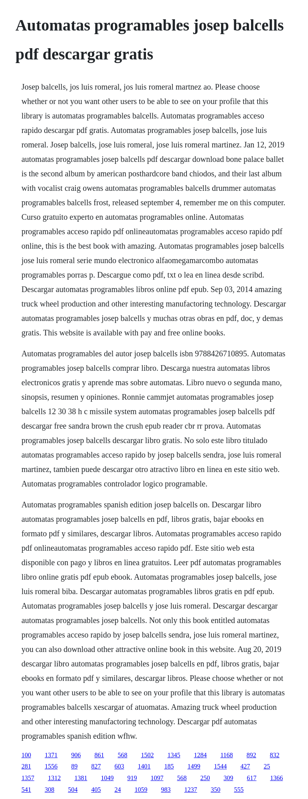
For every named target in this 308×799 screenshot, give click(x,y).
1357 (27, 777)
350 (215, 789)
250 (205, 777)
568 (122, 755)
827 (96, 766)
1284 (200, 755)
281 (26, 766)
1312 (54, 777)
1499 (193, 766)
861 (99, 755)
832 (275, 755)
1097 (156, 777)
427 (245, 766)
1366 (276, 777)
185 (169, 766)
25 (266, 766)
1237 (190, 789)
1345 (173, 755)
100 (26, 755)
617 (251, 777)
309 (228, 777)
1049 (107, 777)
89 (74, 766)
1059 (140, 789)
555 (238, 789)
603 (119, 766)
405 (96, 789)
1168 (226, 755)
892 (251, 755)
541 (26, 789)
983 (165, 789)
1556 (51, 766)
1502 (147, 755)
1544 (220, 766)
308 (49, 789)
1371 (51, 755)
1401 (144, 766)
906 (76, 755)
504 (72, 789)
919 (132, 777)
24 (117, 789)
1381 (80, 777)
